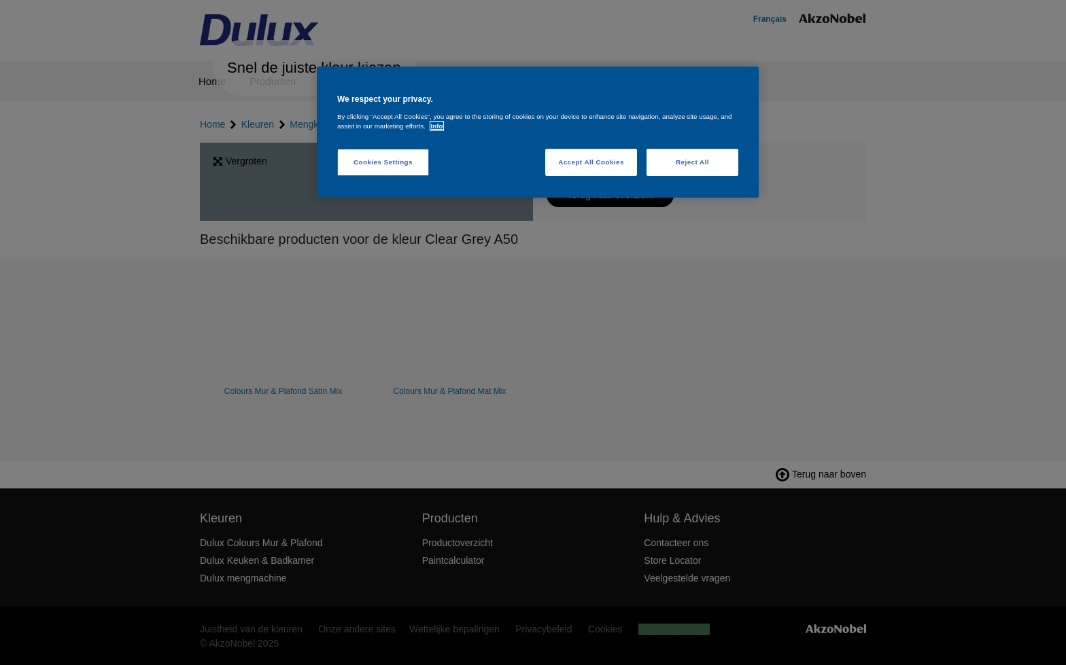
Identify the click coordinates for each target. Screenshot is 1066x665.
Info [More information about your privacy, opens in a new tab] (437, 126)
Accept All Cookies (591, 162)
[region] (538, 132)
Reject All (692, 162)
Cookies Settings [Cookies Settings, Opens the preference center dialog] (383, 162)
